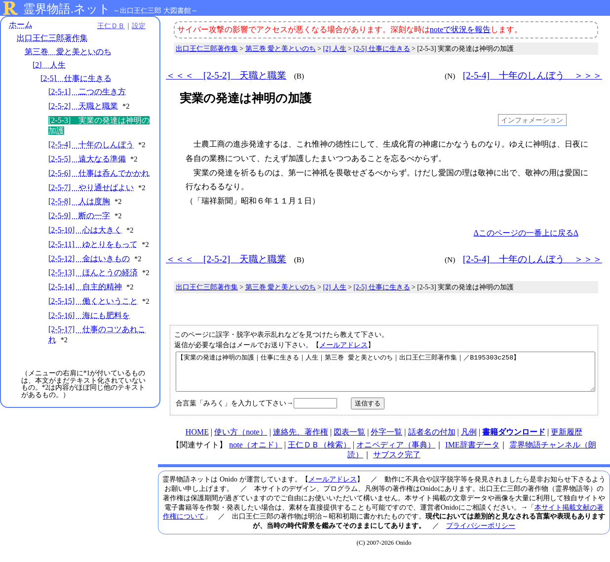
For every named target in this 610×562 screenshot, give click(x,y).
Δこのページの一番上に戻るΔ (525, 233)
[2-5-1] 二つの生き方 (87, 91)
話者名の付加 (432, 439)
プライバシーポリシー (480, 533)
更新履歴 (566, 439)
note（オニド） (255, 452)
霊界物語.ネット (67, 8)
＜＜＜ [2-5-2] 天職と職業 (226, 75)
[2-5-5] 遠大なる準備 (87, 159)
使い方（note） (240, 439)
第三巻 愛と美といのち (68, 51)
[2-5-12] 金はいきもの (89, 269)
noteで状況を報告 (460, 29)
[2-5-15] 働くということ (93, 322)
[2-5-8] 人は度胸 (79, 211)
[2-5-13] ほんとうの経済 (93, 283)
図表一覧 (349, 439)
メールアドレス (343, 345)
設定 (136, 26)
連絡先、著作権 (300, 439)
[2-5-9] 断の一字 (79, 226)
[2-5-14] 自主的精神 (85, 307)
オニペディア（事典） (395, 452)
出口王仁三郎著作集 (52, 38)
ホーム (21, 24)
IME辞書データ (472, 452)
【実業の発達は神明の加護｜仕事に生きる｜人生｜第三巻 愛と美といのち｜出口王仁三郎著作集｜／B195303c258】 (385, 375)
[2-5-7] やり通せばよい (91, 198)
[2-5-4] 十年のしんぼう (91, 144)
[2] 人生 (49, 65)
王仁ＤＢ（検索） (319, 452)
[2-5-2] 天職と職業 (83, 106)
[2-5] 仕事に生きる (76, 78)
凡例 (469, 439)
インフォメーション (532, 120)
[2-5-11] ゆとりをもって (93, 254)
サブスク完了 (396, 462)
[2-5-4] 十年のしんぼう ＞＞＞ (532, 75)
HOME (197, 439)
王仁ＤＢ (108, 26)
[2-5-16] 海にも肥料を (89, 346)
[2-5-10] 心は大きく (85, 240)
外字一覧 (386, 439)
